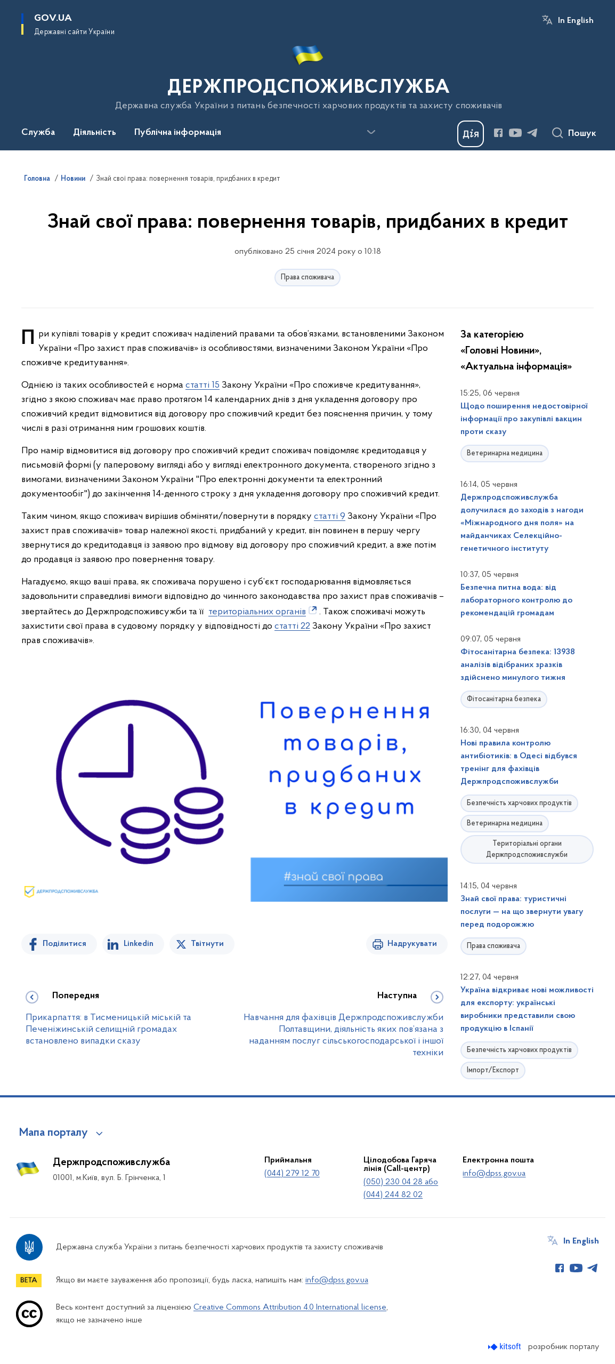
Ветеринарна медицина (505, 454)
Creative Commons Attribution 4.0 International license (289, 1307)
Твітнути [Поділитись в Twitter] (207, 944)
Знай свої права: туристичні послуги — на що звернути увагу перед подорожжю (521, 912)
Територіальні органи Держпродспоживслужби (527, 849)
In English (576, 21)
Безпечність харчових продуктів (519, 803)
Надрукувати (412, 944)
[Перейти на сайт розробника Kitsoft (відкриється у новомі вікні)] (505, 1347)
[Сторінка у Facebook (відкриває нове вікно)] (498, 132)
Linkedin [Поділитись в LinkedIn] (138, 944)
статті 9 (329, 516)
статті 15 (202, 385)
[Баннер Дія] (470, 134)
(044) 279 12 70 (292, 1173)
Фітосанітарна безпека (504, 699)
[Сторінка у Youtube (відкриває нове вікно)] (515, 132)
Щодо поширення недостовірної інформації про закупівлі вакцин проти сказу (524, 419)
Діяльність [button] (94, 133)
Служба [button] (38, 133)
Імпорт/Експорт (493, 1070)
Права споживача (307, 278)
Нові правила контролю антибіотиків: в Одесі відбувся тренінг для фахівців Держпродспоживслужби (518, 762)
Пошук (582, 134)
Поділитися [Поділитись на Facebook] (64, 944)
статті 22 (292, 626)
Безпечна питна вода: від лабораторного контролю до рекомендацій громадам (516, 600)
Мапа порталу (53, 1133)
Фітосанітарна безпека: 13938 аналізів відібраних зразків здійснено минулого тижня (517, 665)
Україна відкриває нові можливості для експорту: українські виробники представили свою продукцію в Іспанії (527, 1009)
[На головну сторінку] (307, 74)
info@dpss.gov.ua (494, 1173)
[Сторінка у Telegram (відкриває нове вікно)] (532, 132)
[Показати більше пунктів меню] (371, 132)
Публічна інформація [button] (177, 133)
